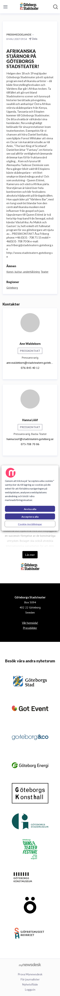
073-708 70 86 (30, 444)
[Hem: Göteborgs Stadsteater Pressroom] (29, 7)
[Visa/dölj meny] (5, 7)
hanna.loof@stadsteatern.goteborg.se (30, 439)
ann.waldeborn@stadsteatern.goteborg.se (30, 362)
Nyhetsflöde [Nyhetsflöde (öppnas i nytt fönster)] (30, 984)
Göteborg (12, 287)
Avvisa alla (30, 508)
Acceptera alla (30, 516)
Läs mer (30, 554)
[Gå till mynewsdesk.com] (30, 965)
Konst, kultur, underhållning (23, 272)
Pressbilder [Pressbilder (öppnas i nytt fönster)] (30, 628)
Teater (44, 272)
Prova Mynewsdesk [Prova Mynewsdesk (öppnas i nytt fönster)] (30, 974)
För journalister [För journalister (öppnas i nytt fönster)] (30, 979)
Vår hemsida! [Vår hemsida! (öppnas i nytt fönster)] (30, 623)
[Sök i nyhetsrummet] (55, 6)
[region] (29, 498)
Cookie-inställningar (30, 523)
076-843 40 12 (30, 368)
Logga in (30, 989)
